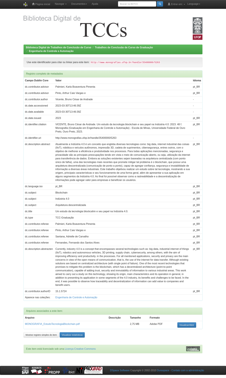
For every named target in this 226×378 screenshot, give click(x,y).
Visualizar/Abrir (186, 325)
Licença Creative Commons (80, 348)
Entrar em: (176, 4)
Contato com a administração (187, 370)
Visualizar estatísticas (72, 335)
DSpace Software (120, 370)
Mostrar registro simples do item (41, 335)
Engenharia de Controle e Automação (51, 51)
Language (193, 4)
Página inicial (41, 4)
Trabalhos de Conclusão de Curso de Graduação (124, 47)
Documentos (79, 4)
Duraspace (163, 370)
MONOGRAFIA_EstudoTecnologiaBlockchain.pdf (52, 324)
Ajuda (95, 4)
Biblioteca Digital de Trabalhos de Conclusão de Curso (58, 47)
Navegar (61, 4)
